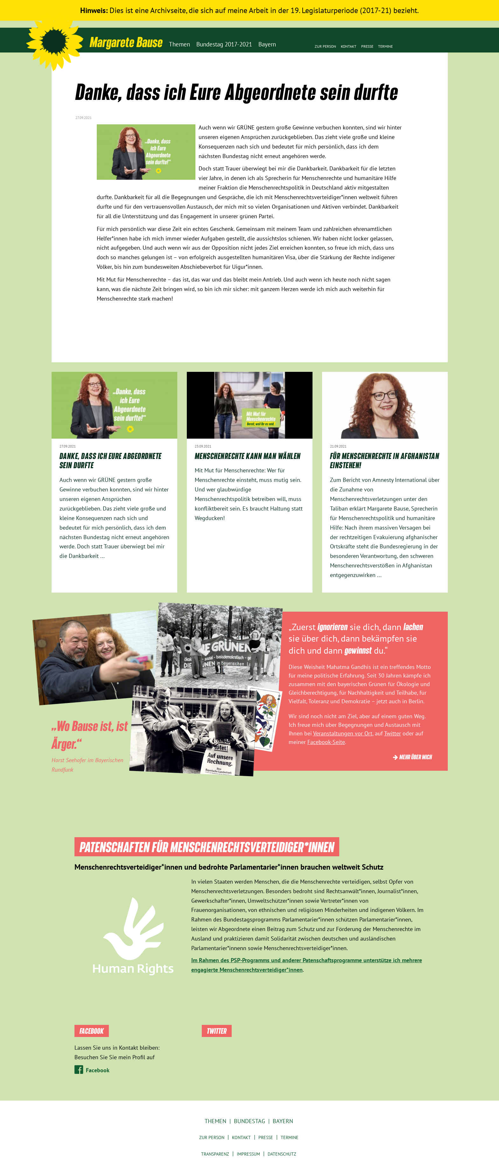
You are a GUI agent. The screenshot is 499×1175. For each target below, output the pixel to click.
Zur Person (325, 46)
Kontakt (348, 46)
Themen (215, 1121)
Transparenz (215, 1154)
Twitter (392, 733)
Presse (367, 46)
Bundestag (249, 1121)
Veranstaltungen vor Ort (342, 733)
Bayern (283, 1121)
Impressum (248, 1154)
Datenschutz (282, 1154)
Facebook (97, 1070)
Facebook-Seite (326, 742)
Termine (385, 46)
